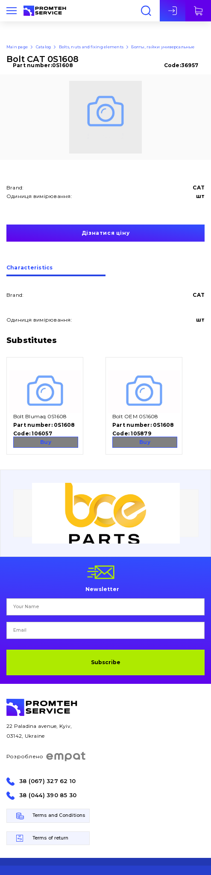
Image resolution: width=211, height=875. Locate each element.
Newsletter (102, 589)
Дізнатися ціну (105, 233)
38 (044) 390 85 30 (47, 795)
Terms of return (50, 838)
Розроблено (46, 756)
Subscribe (105, 662)
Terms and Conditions (58, 815)
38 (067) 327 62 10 (47, 781)
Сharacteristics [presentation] (29, 268)
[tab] (56, 270)
